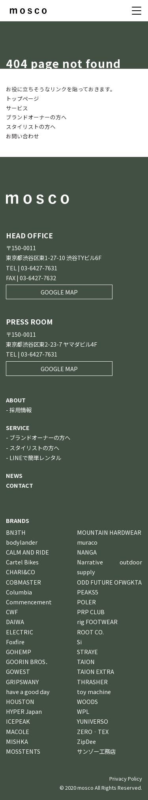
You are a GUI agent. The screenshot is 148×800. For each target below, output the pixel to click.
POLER (86, 602)
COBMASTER (23, 582)
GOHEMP (18, 651)
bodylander (21, 542)
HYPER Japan (24, 711)
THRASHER (92, 681)
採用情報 (20, 410)
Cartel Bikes (22, 562)
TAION (86, 661)
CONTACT (19, 485)
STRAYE (87, 651)
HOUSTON (20, 701)
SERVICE (18, 427)
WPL (83, 711)
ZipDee (86, 741)
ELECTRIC (19, 632)
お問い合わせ (22, 136)
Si (79, 642)
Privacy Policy (125, 778)
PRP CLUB (91, 612)
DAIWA (15, 621)
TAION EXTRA (95, 671)
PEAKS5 (87, 592)
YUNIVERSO (92, 721)
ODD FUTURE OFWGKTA (109, 582)
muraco (87, 542)
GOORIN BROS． (28, 661)
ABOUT (16, 400)
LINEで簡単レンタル (35, 457)
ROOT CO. (90, 632)
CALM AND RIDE (27, 552)
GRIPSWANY (22, 681)
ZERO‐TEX (93, 731)
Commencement (29, 602)
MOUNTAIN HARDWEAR (109, 532)
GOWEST (18, 671)
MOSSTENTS (23, 751)
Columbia (19, 592)
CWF (12, 612)
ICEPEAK (18, 721)
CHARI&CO (20, 572)
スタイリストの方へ (31, 126)
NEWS (14, 475)
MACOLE (17, 731)
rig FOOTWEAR (97, 621)
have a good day (28, 691)
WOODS (87, 701)
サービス (17, 108)
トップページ (22, 98)
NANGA (87, 552)
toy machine (94, 691)
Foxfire (15, 642)
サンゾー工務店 (96, 751)
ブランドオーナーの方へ (36, 117)
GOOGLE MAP (59, 292)
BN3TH (16, 532)
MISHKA (17, 741)
